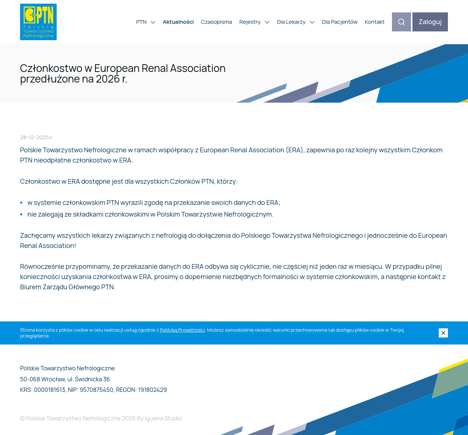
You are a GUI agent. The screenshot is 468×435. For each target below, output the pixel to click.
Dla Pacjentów (340, 22)
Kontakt (375, 22)
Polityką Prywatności (182, 330)
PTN (146, 22)
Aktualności (178, 22)
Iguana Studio (163, 418)
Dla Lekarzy (296, 22)
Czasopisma (216, 22)
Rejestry (254, 22)
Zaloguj (430, 21)
